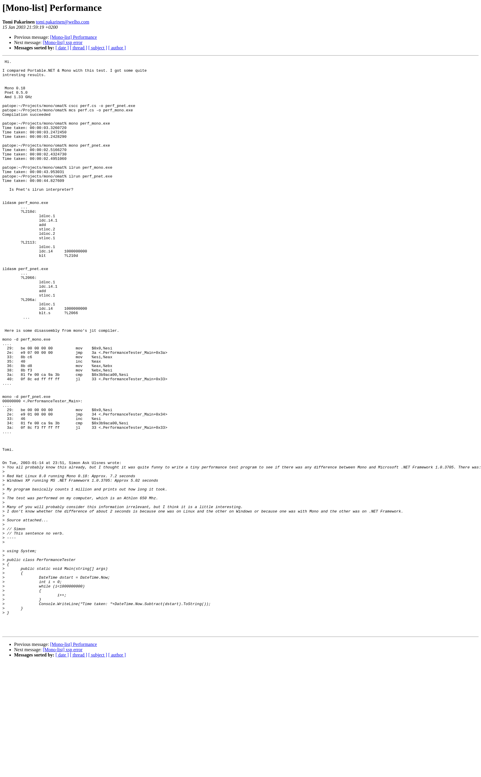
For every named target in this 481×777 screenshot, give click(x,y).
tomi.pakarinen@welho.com (62, 21)
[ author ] (117, 47)
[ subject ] (97, 47)
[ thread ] (78, 47)
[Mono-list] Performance (73, 37)
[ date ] (62, 47)
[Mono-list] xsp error (63, 42)
